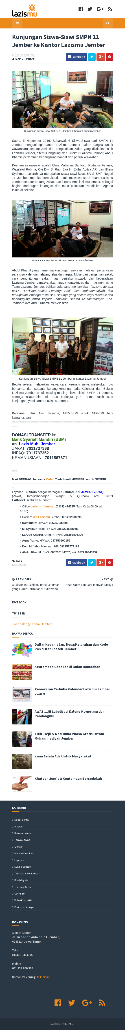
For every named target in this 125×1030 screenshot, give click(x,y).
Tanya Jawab (22, 839)
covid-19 (19, 893)
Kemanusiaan (22, 833)
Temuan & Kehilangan (27, 873)
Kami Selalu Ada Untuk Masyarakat (63, 756)
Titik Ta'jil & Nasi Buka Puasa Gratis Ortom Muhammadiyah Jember (69, 735)
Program (19, 826)
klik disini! (43, 977)
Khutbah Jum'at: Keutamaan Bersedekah (68, 778)
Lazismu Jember (42, 506)
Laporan (19, 860)
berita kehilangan (24, 907)
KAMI (49, 479)
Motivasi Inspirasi (24, 853)
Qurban (18, 846)
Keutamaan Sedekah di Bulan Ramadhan (67, 666)
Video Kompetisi (23, 900)
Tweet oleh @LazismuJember (32, 624)
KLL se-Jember (22, 866)
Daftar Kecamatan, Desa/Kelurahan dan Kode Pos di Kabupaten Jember (71, 646)
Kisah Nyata (21, 880)
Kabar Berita (19, 564)
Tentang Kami (22, 887)
